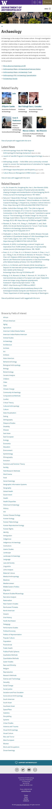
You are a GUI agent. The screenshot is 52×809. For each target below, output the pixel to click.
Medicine (6, 580)
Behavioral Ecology (10, 362)
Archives (6, 348)
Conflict (6, 399)
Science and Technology (11, 679)
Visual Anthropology (10, 730)
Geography (7, 488)
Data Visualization (9, 413)
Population (7, 641)
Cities (5, 382)
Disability (6, 426)
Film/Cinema (7, 474)
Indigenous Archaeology (12, 542)
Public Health (8, 648)
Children (6, 379)
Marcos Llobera (29, 130)
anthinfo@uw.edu (26, 791)
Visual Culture (8, 733)
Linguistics (7, 566)
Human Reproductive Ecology (13, 525)
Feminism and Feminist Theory (14, 464)
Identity (6, 532)
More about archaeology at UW (14, 66)
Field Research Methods (11, 471)
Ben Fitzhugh (23, 106)
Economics (7, 444)
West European (8, 740)
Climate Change (8, 389)
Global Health (8, 491)
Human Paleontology (10, 522)
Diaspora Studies (9, 423)
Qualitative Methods (10, 655)
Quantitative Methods (11, 658)
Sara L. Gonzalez (35, 106)
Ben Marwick (42, 130)
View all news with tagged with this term (15, 178)
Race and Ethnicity (9, 665)
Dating (5, 416)
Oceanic (6, 614)
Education (6, 447)
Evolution (6, 461)
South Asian (7, 703)
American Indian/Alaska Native (14, 331)
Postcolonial (7, 645)
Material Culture (9, 573)
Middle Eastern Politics (11, 587)
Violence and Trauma (10, 727)
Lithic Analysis (8, 570)
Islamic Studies (8, 549)
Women (6, 744)
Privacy (26, 795)
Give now (47, 2)
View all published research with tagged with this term (20, 298)
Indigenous (7, 539)
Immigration (7, 536)
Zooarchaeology (9, 750)
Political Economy (9, 631)
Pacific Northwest (9, 621)
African (5, 317)
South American (8, 699)
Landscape (7, 553)
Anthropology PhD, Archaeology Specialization (19, 75)
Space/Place (7, 709)
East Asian (6, 433)
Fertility (6, 467)
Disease (6, 430)
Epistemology (8, 454)
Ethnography (8, 457)
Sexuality (6, 682)
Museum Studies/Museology (13, 594)
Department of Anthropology (11, 8)
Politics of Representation (12, 634)
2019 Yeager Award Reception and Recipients (19, 170)
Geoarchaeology (9, 481)
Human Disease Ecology (11, 515)
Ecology (6, 440)
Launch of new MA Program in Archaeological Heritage (22, 156)
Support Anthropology (26, 762)
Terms (26, 797)
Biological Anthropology (11, 365)
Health (5, 498)
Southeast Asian (9, 706)
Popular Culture (9, 638)
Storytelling (7, 716)
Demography (8, 420)
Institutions (7, 546)
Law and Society (8, 563)
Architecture (7, 345)
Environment (7, 450)
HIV (4, 512)
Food (5, 478)
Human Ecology (8, 519)
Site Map (26, 799)
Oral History (7, 617)
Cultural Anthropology (11, 406)
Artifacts (6, 355)
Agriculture (7, 328)
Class (5, 386)
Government (7, 495)
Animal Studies (8, 338)
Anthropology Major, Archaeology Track (17, 72)
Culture (6, 409)
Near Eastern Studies (10, 604)
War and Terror (8, 737)
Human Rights (8, 529)
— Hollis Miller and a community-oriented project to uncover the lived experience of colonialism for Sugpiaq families (26, 164)
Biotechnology (8, 372)
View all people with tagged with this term (16, 141)
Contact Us (26, 800)
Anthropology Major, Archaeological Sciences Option (22, 69)
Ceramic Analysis (9, 375)
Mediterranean (8, 583)
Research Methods (9, 675)
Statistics (6, 713)
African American (9, 321)
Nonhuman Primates (10, 607)
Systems (6, 720)
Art (4, 351)
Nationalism (7, 600)
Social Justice (7, 689)
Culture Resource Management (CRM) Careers (19, 173)
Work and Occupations (11, 747)
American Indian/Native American (15, 334)
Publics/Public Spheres (11, 652)
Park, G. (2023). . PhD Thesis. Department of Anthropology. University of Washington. (26, 290)
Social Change (8, 686)
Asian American (8, 358)
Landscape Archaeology (11, 556)
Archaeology (7, 341)
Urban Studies (8, 723)
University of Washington (22, 805)
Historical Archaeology (11, 505)
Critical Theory (8, 403)
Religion (6, 668)
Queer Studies (8, 662)
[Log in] (34, 2)
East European (8, 437)
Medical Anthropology (11, 576)
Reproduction (8, 672)
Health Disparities (9, 501)
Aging (5, 324)
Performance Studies (10, 628)
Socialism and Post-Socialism (13, 692)
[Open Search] (39, 2)
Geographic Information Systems (15, 484)
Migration (6, 590)
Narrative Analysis (9, 597)
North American (9, 611)
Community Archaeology (12, 392)
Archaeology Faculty (10, 79)
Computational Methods (12, 396)
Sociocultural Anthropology (13, 696)
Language (6, 559)
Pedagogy (6, 624)
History (5, 508)
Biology (6, 369)
